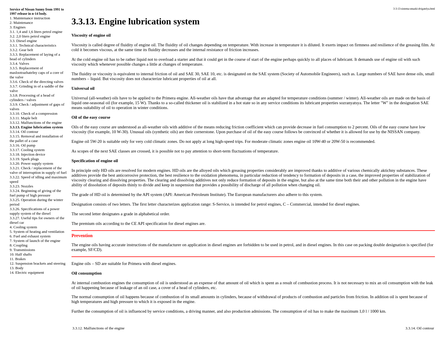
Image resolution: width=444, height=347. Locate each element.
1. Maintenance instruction (30, 18)
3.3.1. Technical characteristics (33, 45)
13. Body (17, 268)
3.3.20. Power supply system (31, 163)
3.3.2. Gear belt (21, 50)
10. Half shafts (21, 254)
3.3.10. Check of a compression (33, 113)
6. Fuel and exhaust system (30, 236)
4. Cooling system (23, 227)
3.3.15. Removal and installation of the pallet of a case (36, 138)
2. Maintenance (21, 22)
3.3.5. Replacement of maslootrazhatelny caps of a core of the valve (36, 72)
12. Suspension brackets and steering (38, 263)
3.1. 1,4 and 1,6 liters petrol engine (36, 32)
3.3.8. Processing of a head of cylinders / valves (32, 97)
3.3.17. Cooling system (27, 150)
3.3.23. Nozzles (21, 186)
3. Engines (18, 27)
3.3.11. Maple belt (23, 118)
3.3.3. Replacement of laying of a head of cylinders (35, 56)
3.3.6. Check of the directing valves (37, 82)
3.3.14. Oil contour (24, 131)
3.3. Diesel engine (23, 41)
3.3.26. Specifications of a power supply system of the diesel (35, 211)
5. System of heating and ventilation (37, 231)
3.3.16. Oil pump (22, 145)
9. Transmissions (22, 250)
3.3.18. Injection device (27, 154)
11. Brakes (18, 259)
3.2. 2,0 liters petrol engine (30, 36)
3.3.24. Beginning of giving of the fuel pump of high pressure (35, 193)
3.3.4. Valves (19, 63)
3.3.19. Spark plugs (24, 159)
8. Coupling (19, 245)
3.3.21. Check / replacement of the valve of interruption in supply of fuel (38, 170)
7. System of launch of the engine (35, 241)
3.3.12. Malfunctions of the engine (36, 122)
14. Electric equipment (27, 272)
